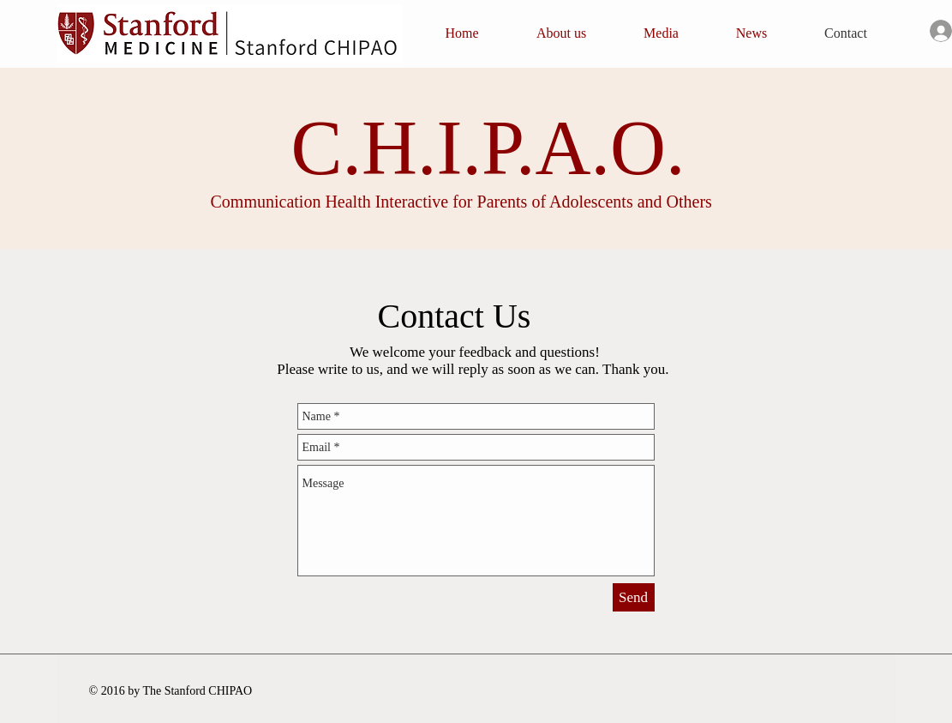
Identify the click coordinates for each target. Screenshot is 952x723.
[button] (561, 33)
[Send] (634, 597)
